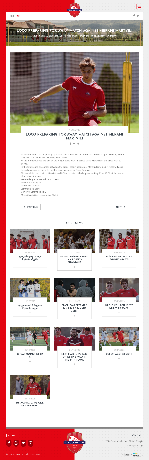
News (42, 35)
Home (34, 35)
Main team (52, 35)
